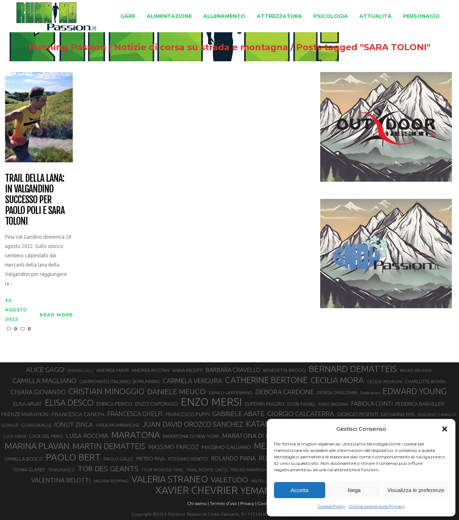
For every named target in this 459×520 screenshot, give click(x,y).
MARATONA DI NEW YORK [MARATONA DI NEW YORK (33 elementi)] (191, 436)
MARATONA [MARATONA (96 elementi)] (135, 434)
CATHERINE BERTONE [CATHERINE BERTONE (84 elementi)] (266, 380)
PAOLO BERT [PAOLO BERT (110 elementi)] (73, 457)
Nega (354, 490)
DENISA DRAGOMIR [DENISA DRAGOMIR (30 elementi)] (337, 392)
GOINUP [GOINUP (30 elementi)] (9, 425)
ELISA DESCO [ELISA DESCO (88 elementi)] (69, 402)
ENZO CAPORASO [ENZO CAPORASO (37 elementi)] (156, 404)
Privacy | (248, 503)
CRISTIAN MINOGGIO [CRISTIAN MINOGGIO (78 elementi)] (106, 391)
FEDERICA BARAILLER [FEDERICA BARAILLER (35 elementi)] (420, 404)
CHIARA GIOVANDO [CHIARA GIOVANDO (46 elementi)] (38, 391)
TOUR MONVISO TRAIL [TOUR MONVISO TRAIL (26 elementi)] (162, 470)
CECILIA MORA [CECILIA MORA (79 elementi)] (337, 380)
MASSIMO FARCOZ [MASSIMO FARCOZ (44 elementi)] (173, 447)
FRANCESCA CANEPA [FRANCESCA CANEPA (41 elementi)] (77, 414)
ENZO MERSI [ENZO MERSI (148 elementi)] (211, 402)
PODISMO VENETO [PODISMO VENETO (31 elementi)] (188, 458)
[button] (444, 429)
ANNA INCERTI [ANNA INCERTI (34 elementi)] (187, 370)
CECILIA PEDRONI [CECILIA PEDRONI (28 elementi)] (384, 381)
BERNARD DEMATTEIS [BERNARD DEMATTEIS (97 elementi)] (353, 368)
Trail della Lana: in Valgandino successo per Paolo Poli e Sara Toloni (34, 199)
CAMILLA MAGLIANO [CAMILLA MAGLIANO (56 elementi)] (44, 381)
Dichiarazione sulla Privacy (377, 506)
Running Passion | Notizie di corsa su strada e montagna (158, 47)
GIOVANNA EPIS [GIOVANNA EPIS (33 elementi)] (398, 414)
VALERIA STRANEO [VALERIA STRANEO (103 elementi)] (170, 479)
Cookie (264, 503)
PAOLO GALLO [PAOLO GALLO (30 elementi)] (118, 458)
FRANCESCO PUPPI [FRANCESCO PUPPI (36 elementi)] (187, 414)
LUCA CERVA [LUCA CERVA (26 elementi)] (14, 436)
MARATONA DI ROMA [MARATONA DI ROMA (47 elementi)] (253, 435)
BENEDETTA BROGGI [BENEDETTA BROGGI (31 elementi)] (284, 370)
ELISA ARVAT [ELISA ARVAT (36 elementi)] (27, 404)
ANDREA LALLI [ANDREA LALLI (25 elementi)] (80, 370)
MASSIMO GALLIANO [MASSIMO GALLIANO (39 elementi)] (226, 447)
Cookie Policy (331, 506)
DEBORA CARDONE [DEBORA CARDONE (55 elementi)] (284, 392)
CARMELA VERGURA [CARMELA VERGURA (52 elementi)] (192, 380)
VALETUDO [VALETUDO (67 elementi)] (229, 479)
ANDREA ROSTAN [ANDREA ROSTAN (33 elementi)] (150, 370)
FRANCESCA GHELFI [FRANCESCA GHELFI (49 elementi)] (135, 413)
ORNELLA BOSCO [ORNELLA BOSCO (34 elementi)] (23, 459)
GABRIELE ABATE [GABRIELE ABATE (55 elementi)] (238, 414)
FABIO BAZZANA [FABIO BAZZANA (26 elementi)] (333, 404)
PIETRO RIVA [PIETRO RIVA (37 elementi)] (150, 458)
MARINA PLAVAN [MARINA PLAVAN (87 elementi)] (37, 445)
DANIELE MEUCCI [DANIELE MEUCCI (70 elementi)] (176, 391)
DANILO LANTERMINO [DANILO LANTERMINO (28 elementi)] (230, 392)
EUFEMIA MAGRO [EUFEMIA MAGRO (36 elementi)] (264, 404)
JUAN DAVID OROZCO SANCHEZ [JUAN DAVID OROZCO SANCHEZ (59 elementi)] (192, 424)
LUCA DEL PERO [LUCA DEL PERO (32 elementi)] (46, 436)
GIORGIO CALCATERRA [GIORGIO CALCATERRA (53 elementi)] (301, 414)
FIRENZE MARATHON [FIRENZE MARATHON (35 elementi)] (24, 414)
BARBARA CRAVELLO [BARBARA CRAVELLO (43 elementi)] (232, 370)
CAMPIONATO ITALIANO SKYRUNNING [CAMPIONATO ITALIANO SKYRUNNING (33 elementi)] (119, 381)
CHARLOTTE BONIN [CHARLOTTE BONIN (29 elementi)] (425, 381)
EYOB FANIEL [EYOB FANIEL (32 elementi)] (301, 404)
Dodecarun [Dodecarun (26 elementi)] (370, 393)
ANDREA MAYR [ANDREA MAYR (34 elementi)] (112, 370)
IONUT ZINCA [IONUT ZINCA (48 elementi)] (73, 424)
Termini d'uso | (224, 503)
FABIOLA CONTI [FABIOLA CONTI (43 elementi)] (372, 403)
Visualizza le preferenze (415, 490)
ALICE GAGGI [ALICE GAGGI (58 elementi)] (45, 369)
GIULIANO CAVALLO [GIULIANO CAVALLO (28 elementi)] (436, 414)
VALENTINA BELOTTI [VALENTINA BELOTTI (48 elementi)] (61, 480)
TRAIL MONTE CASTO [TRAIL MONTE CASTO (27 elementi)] (207, 469)
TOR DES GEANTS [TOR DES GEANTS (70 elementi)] (108, 468)
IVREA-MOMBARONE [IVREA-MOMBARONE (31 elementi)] (117, 425)
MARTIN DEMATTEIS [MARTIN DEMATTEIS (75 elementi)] (108, 446)
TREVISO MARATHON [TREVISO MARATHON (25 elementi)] (249, 470)
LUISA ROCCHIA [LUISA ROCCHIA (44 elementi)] (87, 436)
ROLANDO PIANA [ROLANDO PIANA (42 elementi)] (233, 458)
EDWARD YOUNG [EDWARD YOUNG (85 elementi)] (414, 391)
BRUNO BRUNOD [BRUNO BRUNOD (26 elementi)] (416, 370)
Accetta (299, 490)
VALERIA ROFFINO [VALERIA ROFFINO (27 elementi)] (111, 480)
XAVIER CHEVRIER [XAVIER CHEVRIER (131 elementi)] (196, 490)
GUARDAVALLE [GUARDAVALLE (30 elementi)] (36, 425)
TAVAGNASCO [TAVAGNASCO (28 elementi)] (61, 469)
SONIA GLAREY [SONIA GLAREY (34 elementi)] (29, 469)
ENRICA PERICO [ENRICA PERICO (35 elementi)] (114, 404)
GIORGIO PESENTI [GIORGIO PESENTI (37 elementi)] (357, 414)
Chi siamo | (198, 503)
